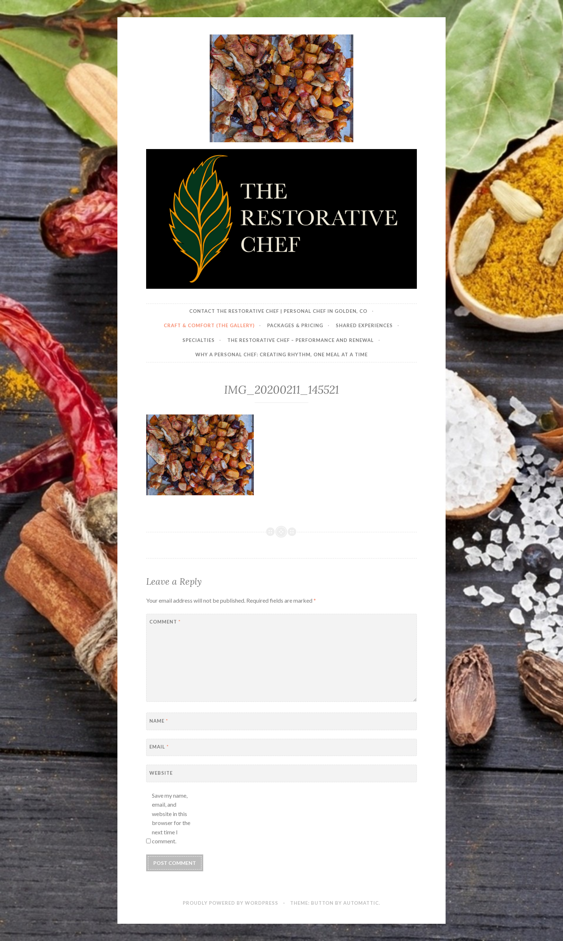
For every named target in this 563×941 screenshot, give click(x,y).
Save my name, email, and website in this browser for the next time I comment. (171, 818)
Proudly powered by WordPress (230, 903)
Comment (165, 622)
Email (159, 747)
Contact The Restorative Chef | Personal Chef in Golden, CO (278, 311)
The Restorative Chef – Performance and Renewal (300, 340)
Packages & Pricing (295, 325)
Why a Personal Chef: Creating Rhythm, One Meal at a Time (281, 354)
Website (161, 773)
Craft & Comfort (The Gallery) (209, 325)
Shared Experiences (364, 325)
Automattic (361, 903)
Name (158, 721)
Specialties (198, 340)
